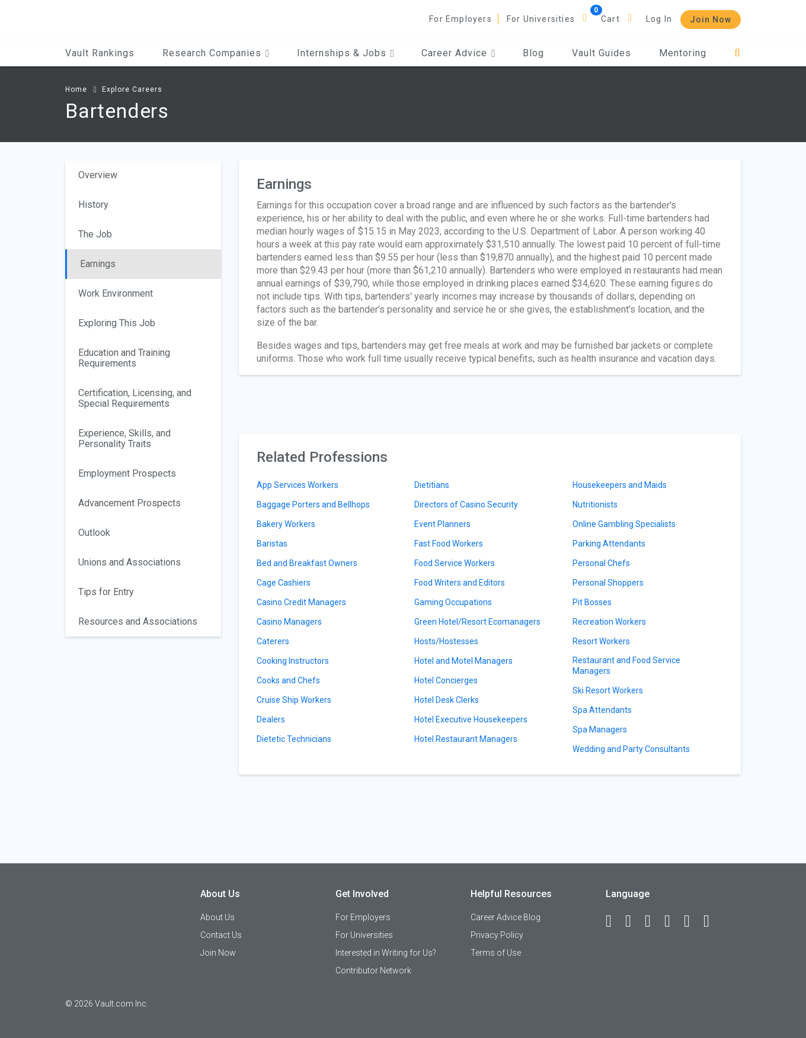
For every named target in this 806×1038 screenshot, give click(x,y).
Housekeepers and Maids (619, 485)
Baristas (272, 543)
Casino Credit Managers (301, 602)
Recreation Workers (609, 621)
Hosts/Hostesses (446, 641)
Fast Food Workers (448, 543)
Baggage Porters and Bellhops (313, 504)
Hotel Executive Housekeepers (470, 719)
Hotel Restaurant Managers (465, 739)
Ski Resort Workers (607, 690)
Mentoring (682, 53)
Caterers (273, 641)
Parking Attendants (608, 543)
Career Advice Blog (505, 917)
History (93, 204)
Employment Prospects (127, 473)
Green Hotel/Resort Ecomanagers (477, 621)
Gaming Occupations (453, 602)
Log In (659, 19)
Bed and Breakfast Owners (307, 563)
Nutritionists (595, 504)
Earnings (98, 263)
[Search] (737, 53)
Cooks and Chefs (288, 680)
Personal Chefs (601, 563)
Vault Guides (601, 53)
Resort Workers (601, 641)
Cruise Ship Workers (294, 700)
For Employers (460, 19)
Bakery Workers (286, 524)
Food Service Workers (454, 563)
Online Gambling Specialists (624, 524)
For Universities (541, 19)
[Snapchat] (711, 921)
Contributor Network (373, 970)
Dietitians (431, 485)
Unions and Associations (129, 562)
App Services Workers (297, 485)
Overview (97, 175)
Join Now (710, 19)
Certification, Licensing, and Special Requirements (134, 398)
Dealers (271, 719)
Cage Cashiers (284, 582)
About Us (217, 917)
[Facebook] (614, 921)
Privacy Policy (497, 935)
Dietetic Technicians (294, 739)
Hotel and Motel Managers (463, 661)
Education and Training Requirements (124, 358)
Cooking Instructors (293, 661)
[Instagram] (672, 921)
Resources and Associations (137, 621)
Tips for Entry (106, 591)
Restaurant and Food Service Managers (626, 665)
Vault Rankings (100, 53)
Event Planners (442, 524)
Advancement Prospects (129, 503)
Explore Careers (132, 89)
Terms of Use (496, 952)
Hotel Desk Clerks (446, 700)
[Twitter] (653, 921)
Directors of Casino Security (466, 504)
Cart (610, 19)
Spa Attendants (602, 710)
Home (76, 89)
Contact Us (221, 935)
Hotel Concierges (446, 680)
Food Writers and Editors (459, 582)
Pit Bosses (592, 602)
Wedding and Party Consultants (631, 749)
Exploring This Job (116, 323)
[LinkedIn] (633, 921)
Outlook (94, 532)
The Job (95, 234)
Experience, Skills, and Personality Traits (124, 438)
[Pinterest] (692, 921)
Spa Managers (599, 729)
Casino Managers (289, 621)
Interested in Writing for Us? (385, 952)
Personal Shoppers (608, 582)
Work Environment (115, 293)
